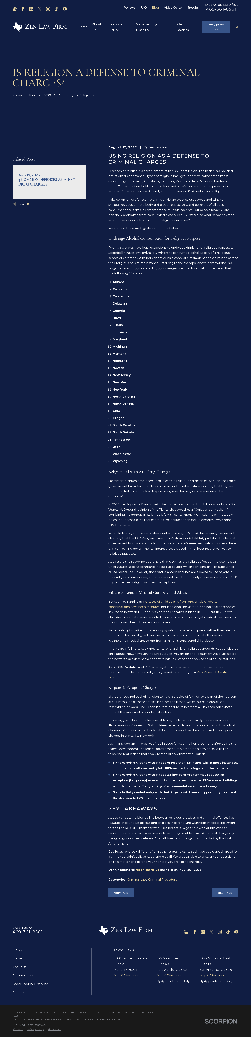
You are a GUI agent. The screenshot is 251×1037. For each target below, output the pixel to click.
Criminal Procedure (162, 879)
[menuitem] (18, 1029)
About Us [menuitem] (96, 27)
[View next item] (28, 209)
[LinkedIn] (31, 9)
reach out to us (148, 870)
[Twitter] (40, 9)
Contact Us (216, 26)
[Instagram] (48, 9)
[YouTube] (65, 9)
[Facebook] (23, 9)
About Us (19, 967)
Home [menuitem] (82, 27)
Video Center (173, 7)
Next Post (225, 892)
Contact (18, 992)
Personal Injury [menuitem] (117, 27)
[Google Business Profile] (15, 9)
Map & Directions (126, 975)
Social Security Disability (30, 984)
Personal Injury (24, 975)
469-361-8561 (221, 9)
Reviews (129, 7)
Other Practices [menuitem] (182, 27)
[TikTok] (56, 9)
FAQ (143, 7)
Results (193, 7)
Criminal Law (136, 879)
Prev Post (121, 892)
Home (17, 958)
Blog (155, 7)
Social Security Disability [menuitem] (146, 27)
